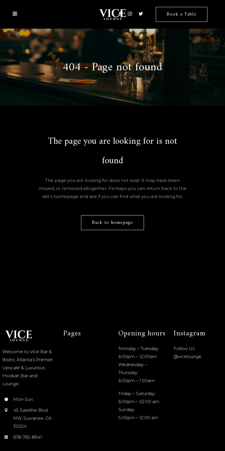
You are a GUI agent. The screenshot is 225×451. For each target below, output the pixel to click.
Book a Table (181, 14)
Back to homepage (112, 222)
